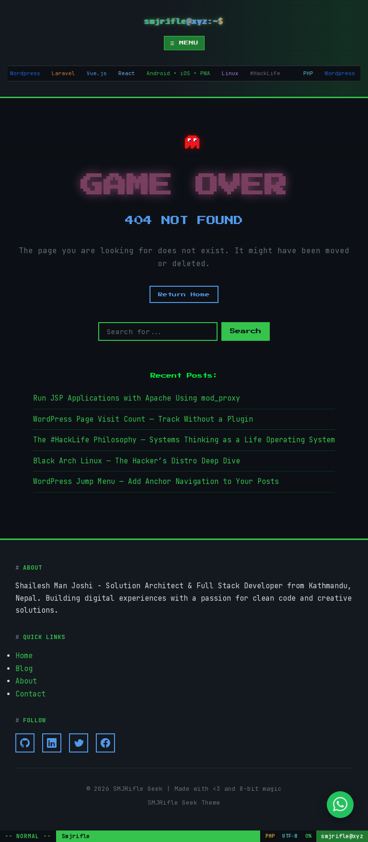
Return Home (184, 294)
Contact (30, 690)
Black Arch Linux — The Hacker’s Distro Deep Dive (136, 459)
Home (24, 653)
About (26, 677)
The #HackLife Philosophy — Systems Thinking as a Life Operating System (184, 438)
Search (245, 331)
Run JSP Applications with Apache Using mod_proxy (136, 398)
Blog (24, 665)
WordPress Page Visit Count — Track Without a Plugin (143, 418)
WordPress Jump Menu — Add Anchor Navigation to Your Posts (156, 479)
